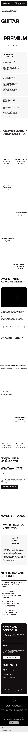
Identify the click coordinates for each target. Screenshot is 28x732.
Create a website (14, 722)
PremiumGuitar (7, 3)
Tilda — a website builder (18, 718)
